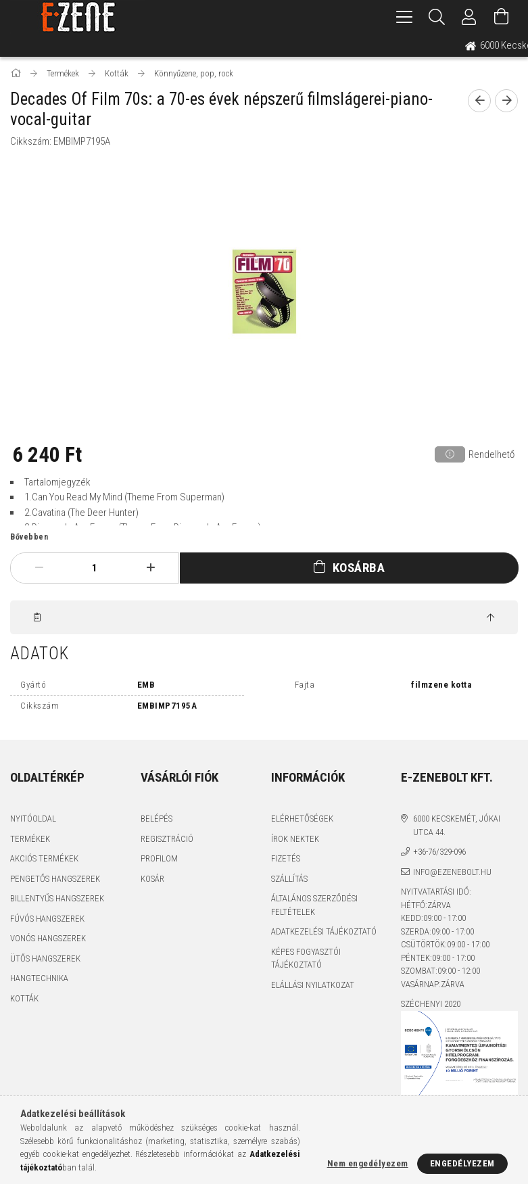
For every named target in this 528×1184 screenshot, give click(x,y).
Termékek (30, 839)
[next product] (506, 100)
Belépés (156, 818)
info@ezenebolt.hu (452, 872)
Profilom (159, 858)
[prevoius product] (479, 100)
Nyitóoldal (33, 818)
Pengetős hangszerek (55, 879)
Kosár (152, 879)
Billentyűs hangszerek (57, 898)
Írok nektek (295, 839)
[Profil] (469, 17)
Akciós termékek (44, 858)
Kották (24, 998)
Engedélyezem (462, 1163)
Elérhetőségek (302, 818)
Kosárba (359, 567)
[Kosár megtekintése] (501, 17)
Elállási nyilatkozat (312, 985)
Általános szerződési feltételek (314, 905)
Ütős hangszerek (45, 958)
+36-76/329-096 (439, 852)
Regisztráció (167, 839)
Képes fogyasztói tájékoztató (306, 958)
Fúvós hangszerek (47, 919)
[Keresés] (437, 17)
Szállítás (289, 879)
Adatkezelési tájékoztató (324, 931)
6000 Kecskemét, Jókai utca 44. (456, 825)
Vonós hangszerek (48, 938)
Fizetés (285, 858)
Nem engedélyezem (367, 1163)
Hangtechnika (39, 978)
